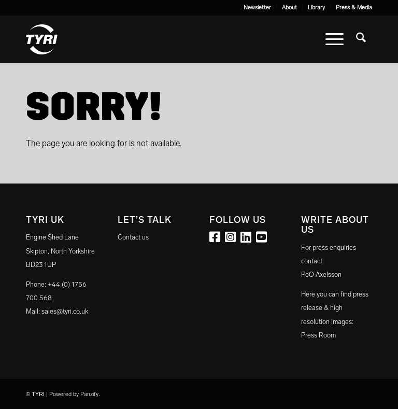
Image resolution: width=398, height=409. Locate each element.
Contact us (133, 237)
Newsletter (257, 7)
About (289, 7)
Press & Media (354, 7)
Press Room (318, 335)
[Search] (361, 39)
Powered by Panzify (73, 394)
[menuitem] (257, 7)
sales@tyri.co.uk (64, 311)
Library (316, 7)
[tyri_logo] (42, 39)
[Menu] (334, 39)
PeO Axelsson (321, 274)
